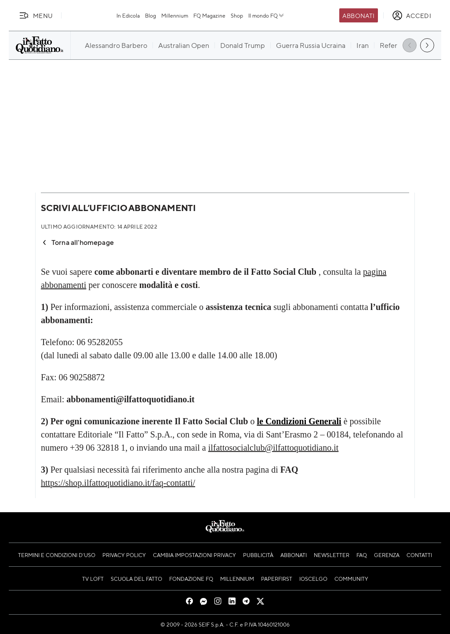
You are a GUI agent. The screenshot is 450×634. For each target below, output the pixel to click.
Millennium (174, 15)
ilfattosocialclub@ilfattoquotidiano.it (273, 447)
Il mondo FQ (266, 15)
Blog (150, 15)
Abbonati (358, 15)
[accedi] (411, 15)
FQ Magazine (209, 15)
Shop (237, 15)
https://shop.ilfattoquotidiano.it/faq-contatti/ (118, 483)
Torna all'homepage (77, 242)
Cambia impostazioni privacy (194, 554)
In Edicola (128, 15)
